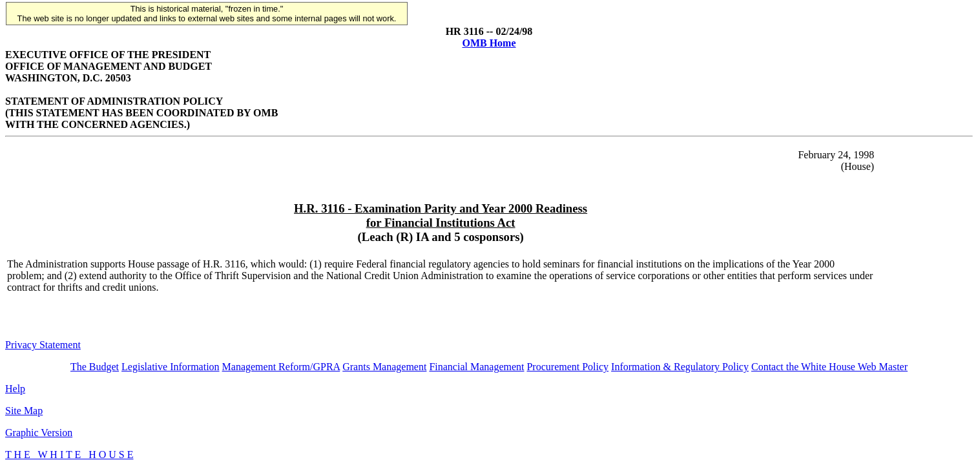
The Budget (94, 366)
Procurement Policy (567, 366)
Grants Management (384, 366)
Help (15, 388)
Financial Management (476, 366)
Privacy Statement (43, 344)
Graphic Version (38, 432)
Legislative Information (170, 366)
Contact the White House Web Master (829, 366)
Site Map (24, 410)
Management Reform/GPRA (281, 366)
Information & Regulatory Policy (680, 366)
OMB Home (488, 42)
